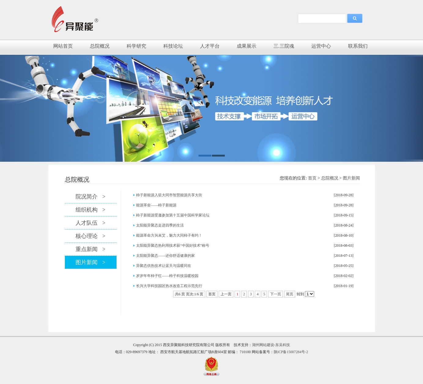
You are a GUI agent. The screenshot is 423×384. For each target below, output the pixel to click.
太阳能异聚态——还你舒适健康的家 (165, 255)
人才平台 (210, 46)
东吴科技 (282, 345)
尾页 (289, 294)
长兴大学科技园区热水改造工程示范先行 (169, 286)
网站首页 (63, 46)
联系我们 (358, 46)
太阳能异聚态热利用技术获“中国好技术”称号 (172, 245)
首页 (312, 178)
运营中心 (321, 46)
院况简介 (90, 196)
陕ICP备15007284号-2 (291, 352)
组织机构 (90, 209)
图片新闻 (351, 178)
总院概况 (99, 46)
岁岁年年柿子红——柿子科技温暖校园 (167, 276)
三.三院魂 (283, 46)
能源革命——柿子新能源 (156, 205)
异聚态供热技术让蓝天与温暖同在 (163, 266)
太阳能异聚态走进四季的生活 (160, 225)
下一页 (275, 294)
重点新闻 (90, 249)
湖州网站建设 (263, 345)
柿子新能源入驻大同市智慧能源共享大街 (169, 195)
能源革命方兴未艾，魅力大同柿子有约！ (169, 235)
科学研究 (136, 46)
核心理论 (90, 236)
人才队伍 (90, 222)
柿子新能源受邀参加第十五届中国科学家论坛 (173, 215)
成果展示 (246, 46)
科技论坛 (173, 46)
